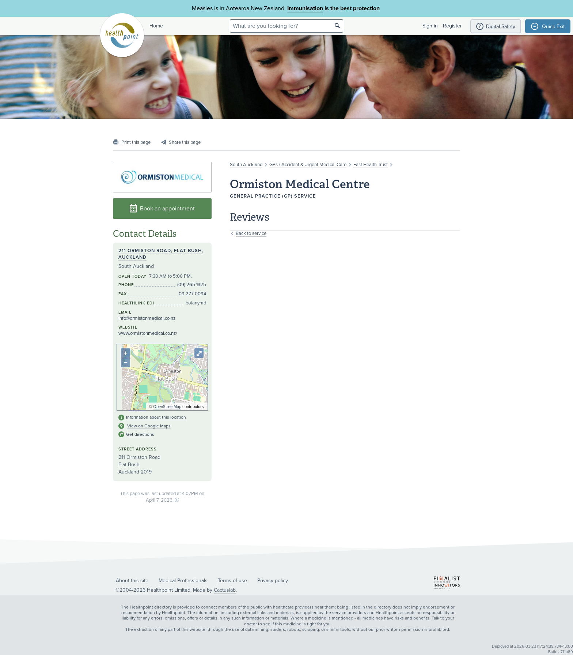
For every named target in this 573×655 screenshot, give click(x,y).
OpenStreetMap (167, 406)
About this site (132, 580)
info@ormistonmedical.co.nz (146, 318)
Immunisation (305, 8)
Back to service (251, 233)
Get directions (140, 434)
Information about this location (156, 417)
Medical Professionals (183, 580)
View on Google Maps (149, 425)
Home (156, 26)
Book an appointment (162, 208)
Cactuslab (225, 590)
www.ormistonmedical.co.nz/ (147, 333)
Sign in (430, 26)
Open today (132, 276)
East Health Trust (370, 165)
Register (452, 26)
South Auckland (246, 165)
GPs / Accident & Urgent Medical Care (307, 165)
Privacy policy (272, 580)
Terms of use (232, 580)
